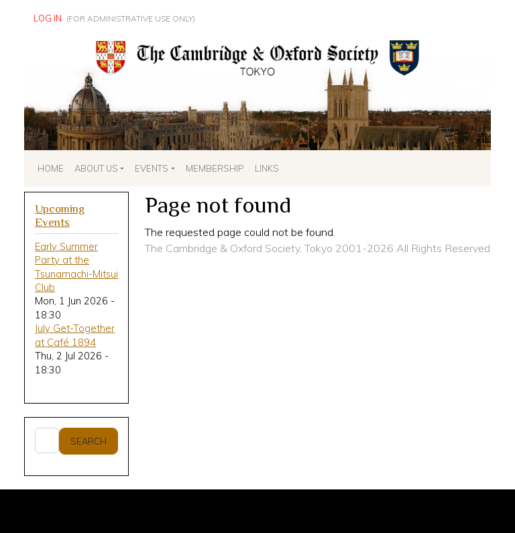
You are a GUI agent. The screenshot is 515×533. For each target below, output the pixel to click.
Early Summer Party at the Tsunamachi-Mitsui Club (76, 267)
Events (151, 168)
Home (51, 168)
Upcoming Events (59, 215)
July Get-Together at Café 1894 (75, 335)
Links (267, 168)
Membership (215, 168)
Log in (48, 18)
